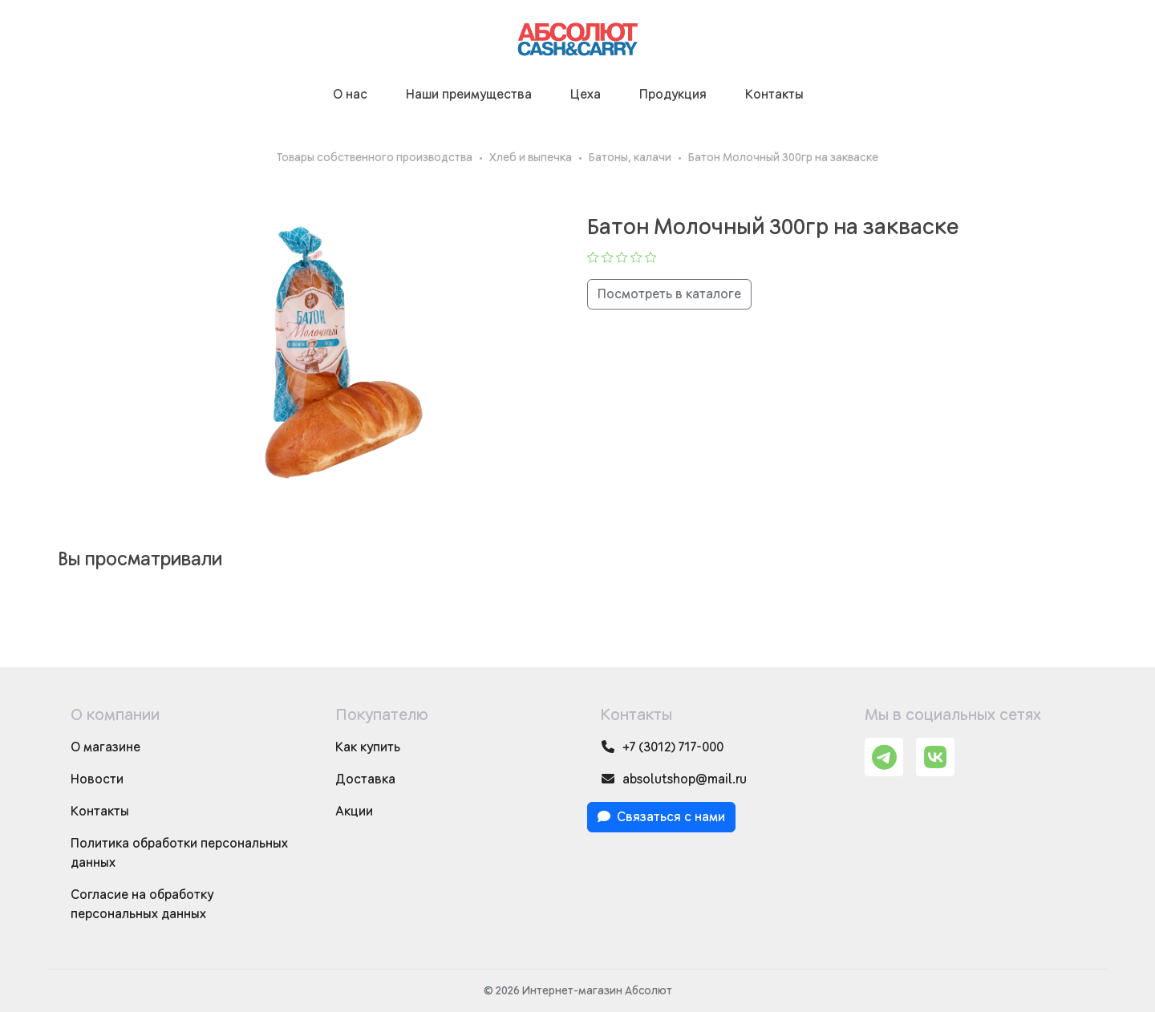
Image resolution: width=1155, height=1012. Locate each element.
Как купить (367, 747)
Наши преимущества (469, 94)
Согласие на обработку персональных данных (142, 905)
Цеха (585, 94)
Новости (97, 779)
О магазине (105, 747)
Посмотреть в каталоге (669, 294)
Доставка (365, 779)
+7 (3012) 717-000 (661, 747)
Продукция (673, 94)
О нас (350, 94)
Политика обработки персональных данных (179, 853)
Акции (354, 811)
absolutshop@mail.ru (673, 779)
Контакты (774, 94)
